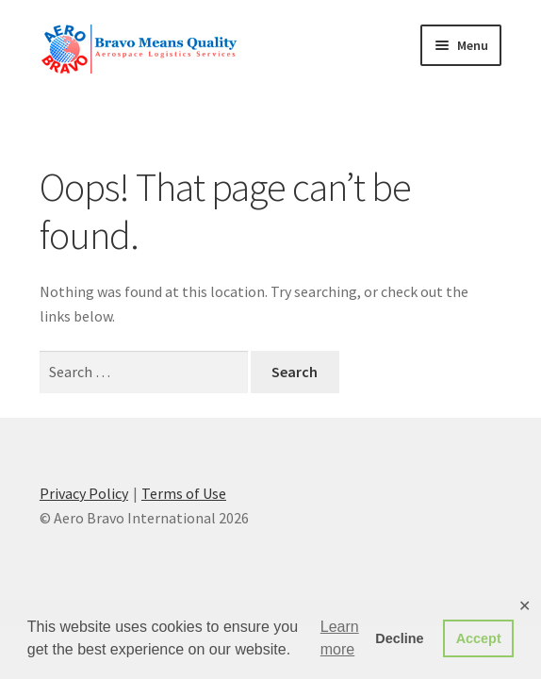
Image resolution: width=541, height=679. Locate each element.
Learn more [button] (339, 638)
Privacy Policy (84, 493)
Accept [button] (478, 638)
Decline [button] (399, 638)
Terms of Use (183, 493)
